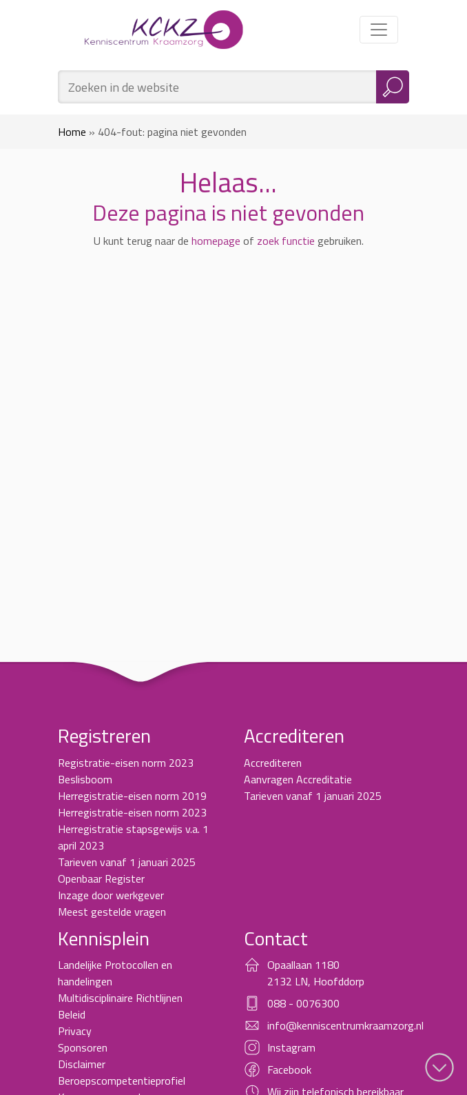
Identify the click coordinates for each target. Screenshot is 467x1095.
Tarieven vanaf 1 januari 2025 (127, 862)
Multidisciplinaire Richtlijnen (120, 997)
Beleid (71, 1014)
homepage (215, 240)
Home (72, 131)
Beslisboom (85, 779)
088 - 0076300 (303, 1003)
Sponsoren (82, 1047)
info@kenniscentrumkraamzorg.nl (345, 1025)
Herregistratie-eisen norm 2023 (132, 812)
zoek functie (286, 240)
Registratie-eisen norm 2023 (126, 762)
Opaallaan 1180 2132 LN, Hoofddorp (315, 972)
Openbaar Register (101, 878)
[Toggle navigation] (379, 29)
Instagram (291, 1047)
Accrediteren (273, 762)
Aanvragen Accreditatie (298, 779)
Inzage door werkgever (111, 895)
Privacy (75, 1031)
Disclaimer (81, 1064)
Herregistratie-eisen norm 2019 (132, 795)
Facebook (289, 1069)
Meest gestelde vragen (112, 911)
